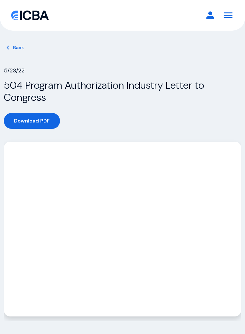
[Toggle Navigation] (228, 15)
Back (18, 47)
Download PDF (32, 120)
